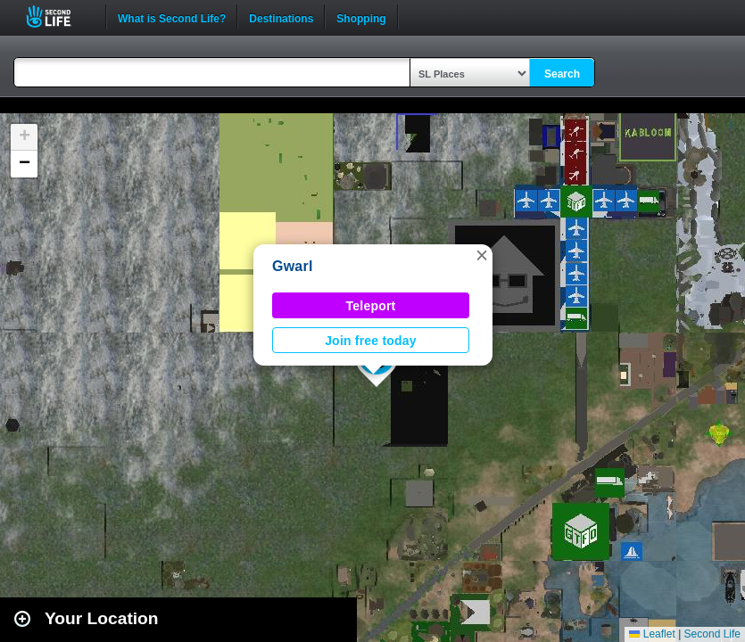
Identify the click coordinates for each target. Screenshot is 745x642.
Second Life (58, 16)
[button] (482, 255)
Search (562, 74)
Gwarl (292, 266)
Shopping (360, 16)
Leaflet (652, 634)
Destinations (281, 16)
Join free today (371, 340)
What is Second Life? (172, 16)
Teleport (371, 306)
